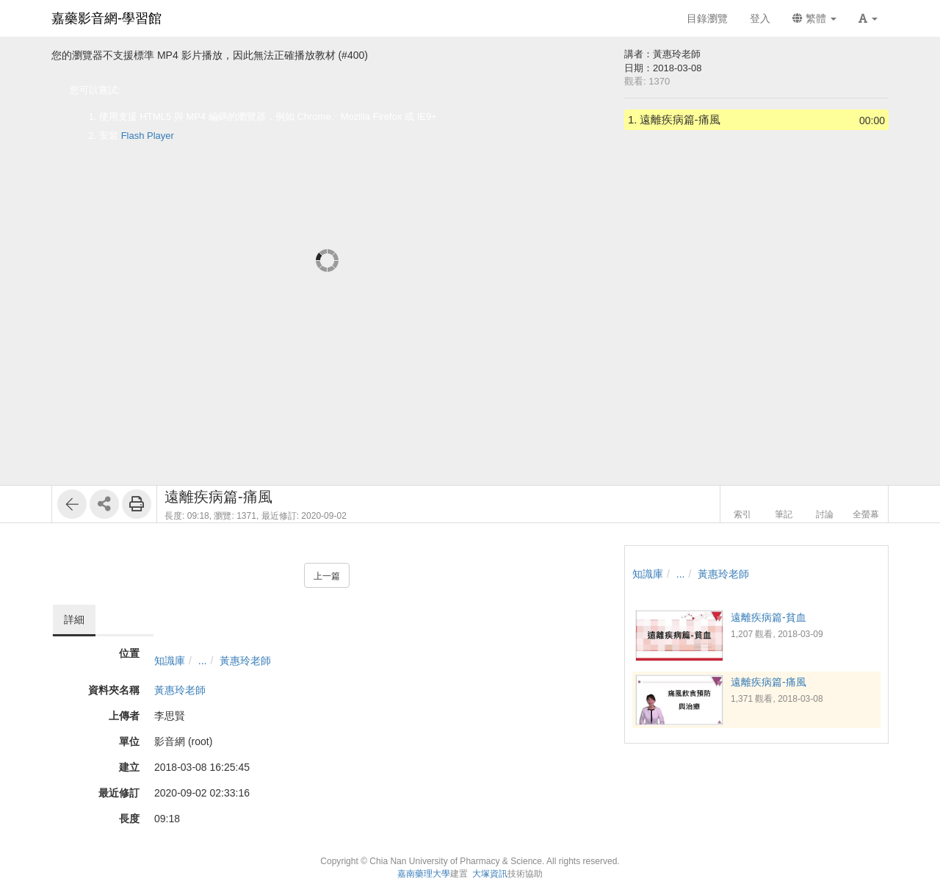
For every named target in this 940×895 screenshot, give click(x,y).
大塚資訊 (489, 874)
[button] (868, 18)
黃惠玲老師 (245, 660)
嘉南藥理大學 (423, 874)
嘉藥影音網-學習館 (106, 18)
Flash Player (147, 135)
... (202, 660)
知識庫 (169, 660)
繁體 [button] (814, 18)
